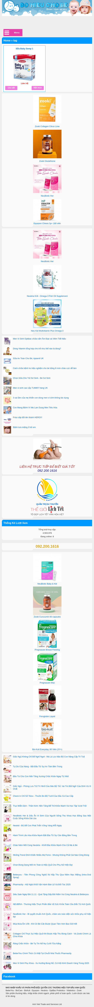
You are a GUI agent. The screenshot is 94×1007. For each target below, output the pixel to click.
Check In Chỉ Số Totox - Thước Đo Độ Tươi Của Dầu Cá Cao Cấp (43, 796)
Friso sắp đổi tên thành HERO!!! (27, 417)
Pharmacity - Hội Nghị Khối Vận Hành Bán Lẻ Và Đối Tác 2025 (41, 884)
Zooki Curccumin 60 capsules (47, 617)
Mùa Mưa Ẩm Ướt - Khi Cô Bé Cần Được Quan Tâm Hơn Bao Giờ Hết (45, 924)
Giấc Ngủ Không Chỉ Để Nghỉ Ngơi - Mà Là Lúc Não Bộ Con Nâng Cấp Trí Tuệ (49, 756)
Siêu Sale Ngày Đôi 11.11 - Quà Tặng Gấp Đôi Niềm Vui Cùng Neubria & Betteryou (51, 894)
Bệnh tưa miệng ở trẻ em (24, 427)
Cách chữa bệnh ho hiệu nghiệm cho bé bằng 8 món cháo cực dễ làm (45, 368)
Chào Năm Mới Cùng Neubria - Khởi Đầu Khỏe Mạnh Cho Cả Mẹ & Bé (45, 845)
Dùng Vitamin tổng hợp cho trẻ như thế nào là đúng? (37, 348)
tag (15, 40)
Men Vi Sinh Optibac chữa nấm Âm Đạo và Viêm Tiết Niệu (39, 339)
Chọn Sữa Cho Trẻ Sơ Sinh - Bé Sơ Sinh (31, 378)
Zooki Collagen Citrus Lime (47, 126)
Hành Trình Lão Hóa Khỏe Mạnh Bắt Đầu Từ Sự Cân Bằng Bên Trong (45, 835)
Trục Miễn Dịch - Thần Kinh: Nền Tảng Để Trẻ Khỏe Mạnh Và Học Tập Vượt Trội (50, 806)
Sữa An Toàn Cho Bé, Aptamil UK (28, 358)
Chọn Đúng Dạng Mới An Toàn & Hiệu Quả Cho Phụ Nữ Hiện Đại (43, 865)
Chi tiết (11, 88)
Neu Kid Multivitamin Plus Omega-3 (47, 331)
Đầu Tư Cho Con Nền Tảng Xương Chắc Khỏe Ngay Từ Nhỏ (41, 776)
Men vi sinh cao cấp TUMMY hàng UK (30, 388)
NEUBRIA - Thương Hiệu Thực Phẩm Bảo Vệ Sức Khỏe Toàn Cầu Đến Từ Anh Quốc (52, 904)
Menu (17, 32)
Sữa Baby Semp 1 (24, 48)
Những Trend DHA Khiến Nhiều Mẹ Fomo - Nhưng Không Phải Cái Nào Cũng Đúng (51, 855)
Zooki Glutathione (47, 161)
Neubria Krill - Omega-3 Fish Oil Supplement (47, 296)
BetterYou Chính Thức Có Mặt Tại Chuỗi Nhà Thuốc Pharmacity (42, 953)
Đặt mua (38, 87)
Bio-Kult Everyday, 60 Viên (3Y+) (47, 749)
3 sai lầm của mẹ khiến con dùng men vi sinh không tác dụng (41, 398)
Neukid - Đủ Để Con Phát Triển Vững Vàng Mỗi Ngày (37, 825)
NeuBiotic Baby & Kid (47, 584)
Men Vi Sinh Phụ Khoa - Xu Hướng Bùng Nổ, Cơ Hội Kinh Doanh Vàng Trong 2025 (51, 963)
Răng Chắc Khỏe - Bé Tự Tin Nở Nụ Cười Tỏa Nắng (37, 943)
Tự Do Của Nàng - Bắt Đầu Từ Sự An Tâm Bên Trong (37, 766)
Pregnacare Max (47, 683)
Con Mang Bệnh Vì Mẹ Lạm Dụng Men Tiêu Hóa (35, 407)
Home (6, 40)
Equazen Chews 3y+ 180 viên (47, 223)
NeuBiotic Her (47, 196)
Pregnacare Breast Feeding (47, 650)
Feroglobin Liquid (47, 716)
